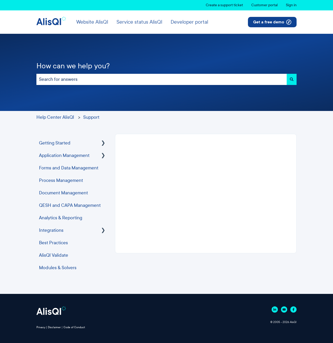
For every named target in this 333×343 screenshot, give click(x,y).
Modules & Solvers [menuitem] (57, 268)
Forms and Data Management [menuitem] (68, 168)
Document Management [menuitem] (63, 193)
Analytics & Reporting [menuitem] (60, 218)
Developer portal (189, 22)
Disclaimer (54, 327)
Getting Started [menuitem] (55, 143)
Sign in (291, 5)
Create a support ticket (224, 5)
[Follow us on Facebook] (293, 309)
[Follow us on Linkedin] (275, 309)
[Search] (292, 79)
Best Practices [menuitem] (53, 243)
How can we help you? (73, 66)
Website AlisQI (92, 22)
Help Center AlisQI (55, 117)
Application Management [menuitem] (64, 155)
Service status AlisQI (139, 22)
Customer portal (264, 5)
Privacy (40, 327)
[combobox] (161, 79)
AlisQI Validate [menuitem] (53, 255)
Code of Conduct (74, 327)
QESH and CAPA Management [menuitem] (70, 205)
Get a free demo (272, 22)
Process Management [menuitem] (61, 180)
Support (91, 117)
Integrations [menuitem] (51, 230)
